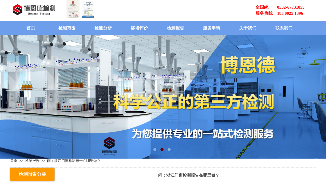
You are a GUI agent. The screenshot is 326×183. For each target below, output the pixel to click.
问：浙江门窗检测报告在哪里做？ (74, 161)
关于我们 (247, 28)
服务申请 (211, 28)
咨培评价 (139, 28)
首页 (30, 28)
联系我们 (284, 28)
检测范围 (67, 28)
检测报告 (175, 28)
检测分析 (103, 28)
